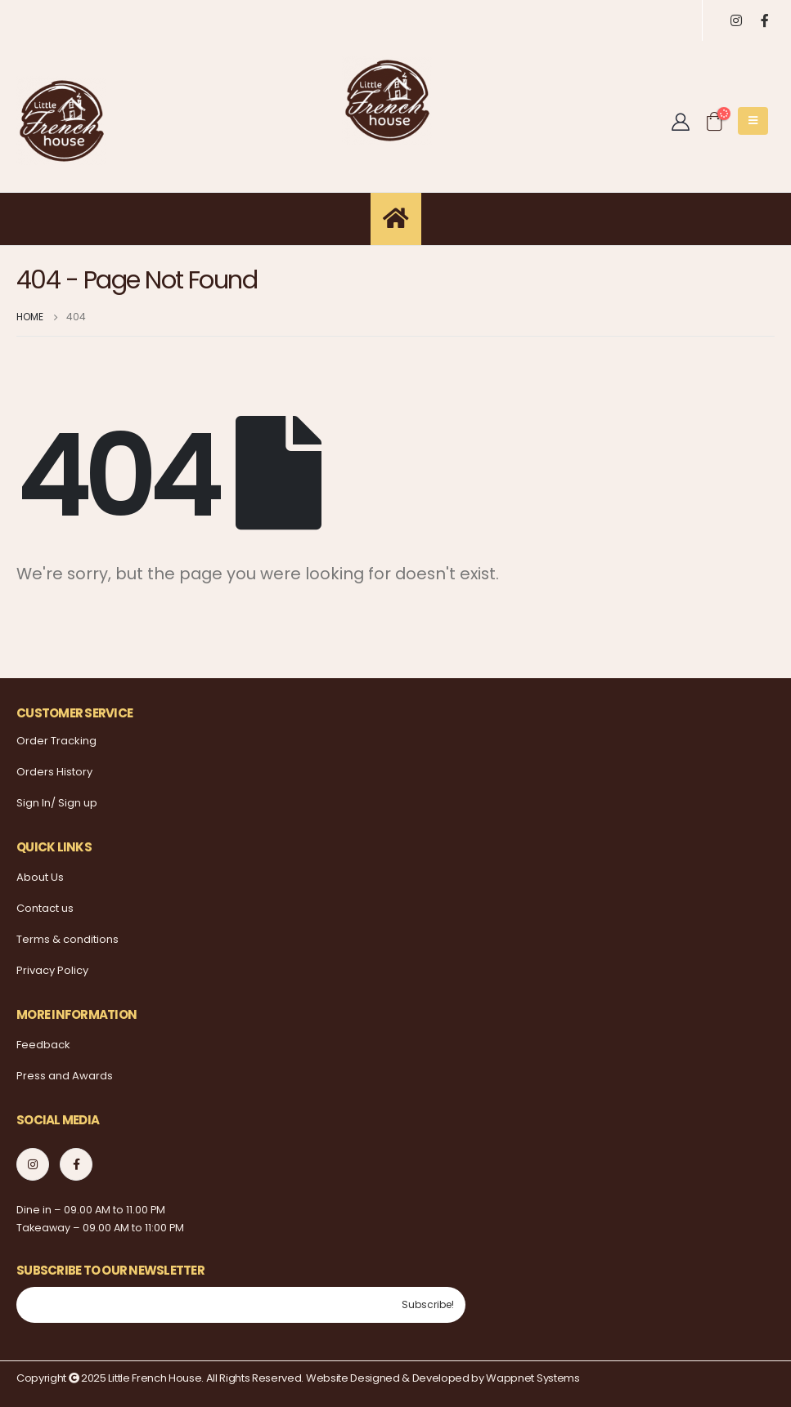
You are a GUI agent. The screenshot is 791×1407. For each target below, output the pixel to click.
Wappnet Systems (532, 1378)
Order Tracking (56, 740)
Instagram (32, 1164)
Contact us (45, 908)
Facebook (76, 1164)
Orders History (54, 771)
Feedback (43, 1044)
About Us (40, 877)
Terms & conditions (67, 939)
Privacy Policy (52, 970)
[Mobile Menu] (753, 121)
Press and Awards (64, 1075)
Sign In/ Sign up (56, 803)
